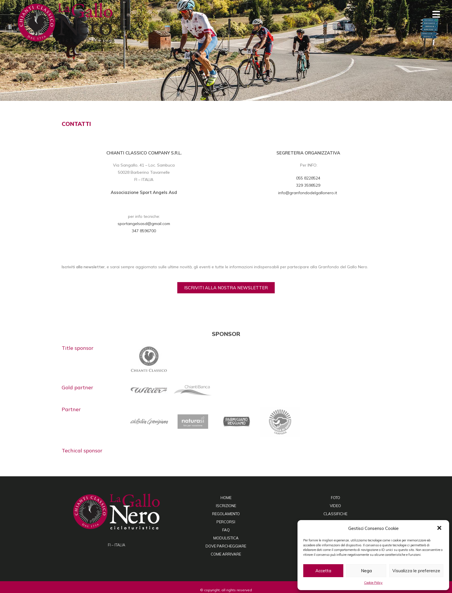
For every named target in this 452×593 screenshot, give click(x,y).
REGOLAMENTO (226, 513)
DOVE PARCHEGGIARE (226, 546)
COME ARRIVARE (226, 554)
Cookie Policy (373, 583)
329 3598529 (308, 185)
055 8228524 (308, 178)
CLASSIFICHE (335, 513)
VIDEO (335, 505)
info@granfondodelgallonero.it (308, 192)
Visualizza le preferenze (416, 570)
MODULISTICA (226, 538)
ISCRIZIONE (226, 505)
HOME (226, 497)
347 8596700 (144, 230)
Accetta (323, 570)
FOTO (335, 497)
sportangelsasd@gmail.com (144, 223)
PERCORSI (225, 522)
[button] (439, 528)
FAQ (226, 530)
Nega (366, 570)
